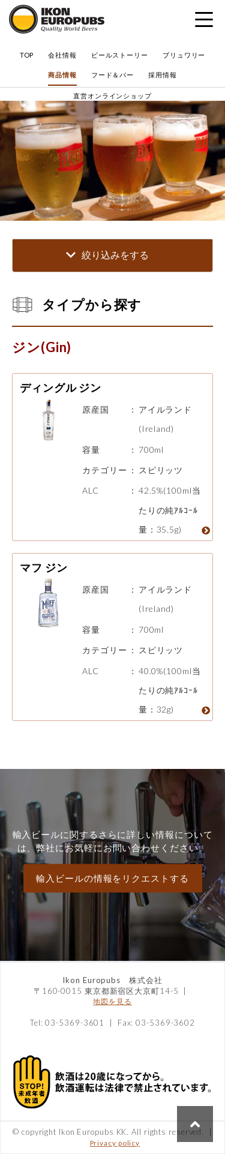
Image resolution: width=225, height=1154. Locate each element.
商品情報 (62, 75)
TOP (27, 55)
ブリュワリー (184, 55)
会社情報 (62, 55)
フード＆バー (112, 75)
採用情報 (162, 75)
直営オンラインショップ (112, 96)
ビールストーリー (119, 55)
